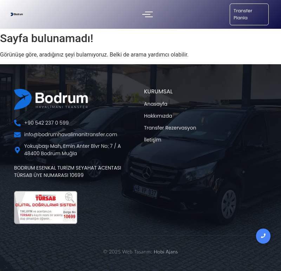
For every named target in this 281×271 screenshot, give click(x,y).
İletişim (152, 139)
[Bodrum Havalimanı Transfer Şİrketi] (17, 14)
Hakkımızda (158, 115)
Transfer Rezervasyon (170, 127)
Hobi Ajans (165, 252)
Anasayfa (156, 103)
